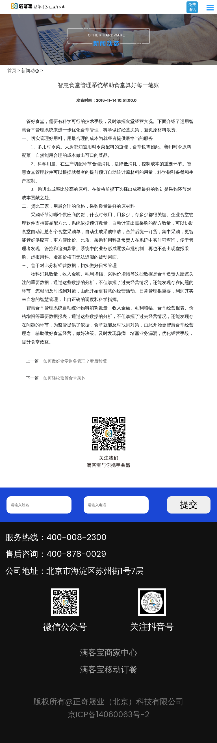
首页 (11, 70)
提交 (189, 505)
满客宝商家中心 (108, 652)
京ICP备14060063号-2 (108, 714)
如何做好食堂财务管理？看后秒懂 (75, 361)
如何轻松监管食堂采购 (64, 378)
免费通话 (192, 7)
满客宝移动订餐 (108, 669)
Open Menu (210, 8)
